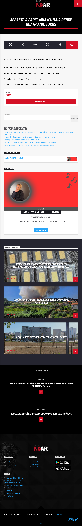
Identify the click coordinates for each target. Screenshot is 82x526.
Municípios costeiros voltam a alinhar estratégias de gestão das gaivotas (30, 142)
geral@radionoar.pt (15, 466)
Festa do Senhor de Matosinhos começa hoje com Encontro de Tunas (29, 145)
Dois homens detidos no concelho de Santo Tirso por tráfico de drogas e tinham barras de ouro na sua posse (41, 265)
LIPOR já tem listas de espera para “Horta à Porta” (22, 140)
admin (8, 94)
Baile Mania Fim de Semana (14, 158)
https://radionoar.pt (15, 462)
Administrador (10, 279)
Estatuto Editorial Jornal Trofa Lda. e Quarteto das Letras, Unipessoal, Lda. (13, 480)
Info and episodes (41, 230)
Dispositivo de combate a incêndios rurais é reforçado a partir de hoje (30, 137)
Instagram (35, 464)
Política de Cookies (13, 488)
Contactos (10, 496)
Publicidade (11, 490)
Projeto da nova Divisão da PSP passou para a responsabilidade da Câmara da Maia (41, 384)
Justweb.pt (61, 514)
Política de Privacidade (15, 485)
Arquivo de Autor (41, 102)
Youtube (35, 467)
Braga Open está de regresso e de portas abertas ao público (41, 413)
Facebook (35, 461)
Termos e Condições (14, 493)
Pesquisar (7, 114)
